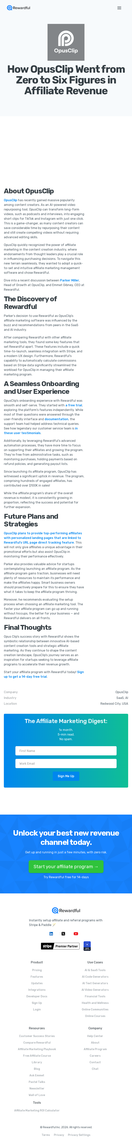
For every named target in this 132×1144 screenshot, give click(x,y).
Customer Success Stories (37, 1036)
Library (37, 1062)
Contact (95, 1062)
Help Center (95, 1036)
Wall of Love (37, 1095)
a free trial (73, 405)
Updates (37, 983)
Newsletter (36, 1088)
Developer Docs (36, 996)
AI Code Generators (95, 976)
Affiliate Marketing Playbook (37, 1049)
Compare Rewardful (37, 1042)
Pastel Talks (37, 1082)
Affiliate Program (95, 1049)
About (95, 1042)
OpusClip (11, 200)
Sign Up (37, 1003)
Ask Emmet (36, 1075)
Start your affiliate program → (66, 866)
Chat (95, 1069)
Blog (37, 1069)
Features (37, 976)
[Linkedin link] (51, 933)
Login (37, 1009)
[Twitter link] (64, 933)
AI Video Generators (95, 990)
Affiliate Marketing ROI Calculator (37, 1110)
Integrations (37, 990)
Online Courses (95, 1016)
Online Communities (95, 1009)
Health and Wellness (95, 1003)
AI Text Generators (95, 983)
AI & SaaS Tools (95, 970)
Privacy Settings (79, 1135)
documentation (56, 419)
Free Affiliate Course (37, 1055)
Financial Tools (95, 996)
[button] (119, 8)
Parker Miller (69, 280)
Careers (95, 1055)
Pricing (37, 970)
